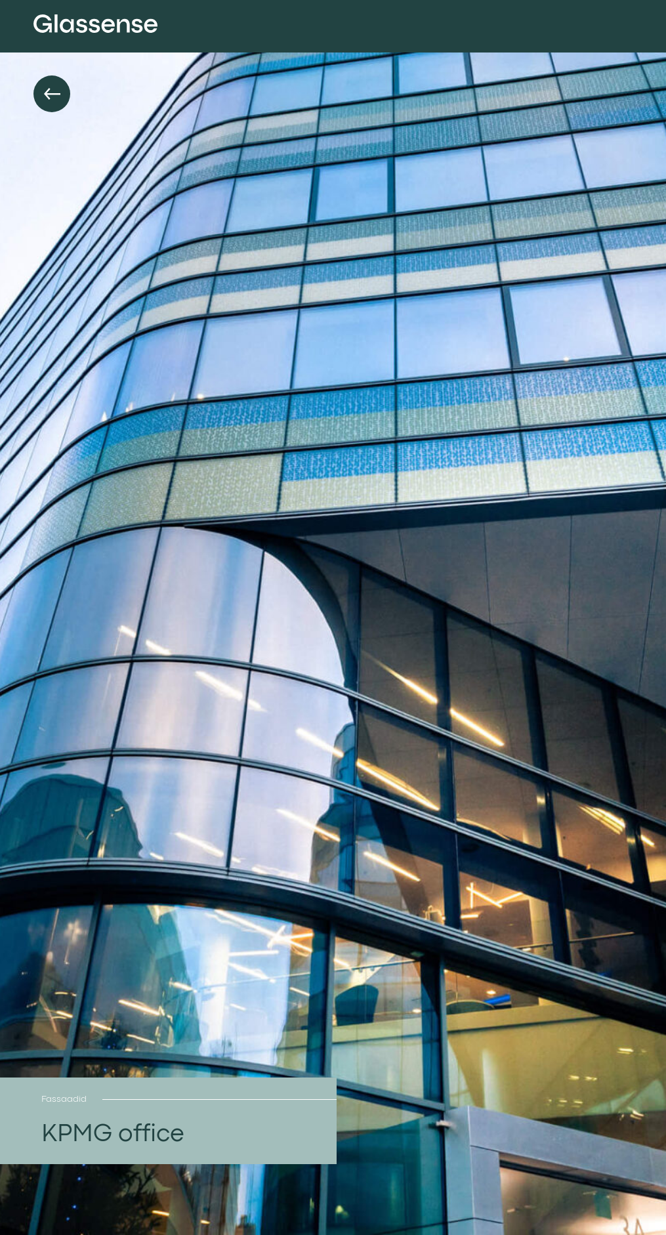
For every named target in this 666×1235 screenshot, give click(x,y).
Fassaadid (64, 1099)
